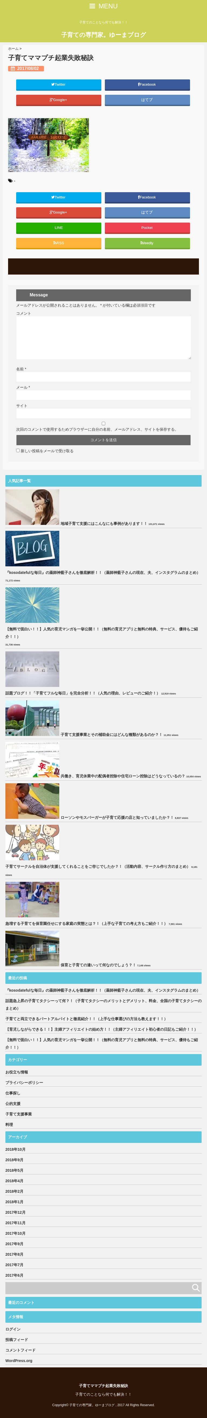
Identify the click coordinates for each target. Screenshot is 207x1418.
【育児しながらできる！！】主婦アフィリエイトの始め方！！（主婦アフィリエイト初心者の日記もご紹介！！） (101, 1029)
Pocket (147, 228)
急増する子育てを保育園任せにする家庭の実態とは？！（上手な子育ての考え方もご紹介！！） (86, 923)
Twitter (59, 84)
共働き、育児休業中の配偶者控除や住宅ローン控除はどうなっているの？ (123, 776)
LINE (59, 228)
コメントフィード (20, 1350)
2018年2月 (14, 1191)
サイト (21, 405)
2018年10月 (15, 1149)
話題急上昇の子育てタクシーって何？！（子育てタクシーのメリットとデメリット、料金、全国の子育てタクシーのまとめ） (103, 1004)
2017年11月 (15, 1223)
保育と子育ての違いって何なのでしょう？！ (98, 965)
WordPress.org (18, 1361)
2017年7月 (14, 1265)
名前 (21, 369)
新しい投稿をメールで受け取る (47, 451)
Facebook (147, 84)
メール (23, 387)
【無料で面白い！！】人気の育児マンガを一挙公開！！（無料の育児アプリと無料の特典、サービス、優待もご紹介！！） (101, 633)
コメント (23, 313)
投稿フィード (16, 1340)
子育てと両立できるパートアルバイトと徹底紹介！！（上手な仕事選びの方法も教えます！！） (86, 1019)
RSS (58, 243)
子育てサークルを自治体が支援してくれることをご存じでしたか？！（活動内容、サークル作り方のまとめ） (97, 866)
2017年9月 (14, 1244)
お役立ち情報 (16, 1072)
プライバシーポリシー (24, 1082)
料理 (9, 1124)
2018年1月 (14, 1202)
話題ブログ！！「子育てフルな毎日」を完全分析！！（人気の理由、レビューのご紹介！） (82, 693)
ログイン (12, 1329)
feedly (147, 243)
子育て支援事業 (18, 1114)
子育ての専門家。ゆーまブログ (104, 34)
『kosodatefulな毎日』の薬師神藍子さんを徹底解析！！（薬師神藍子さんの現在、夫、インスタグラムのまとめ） (102, 572)
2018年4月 (14, 1181)
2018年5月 (14, 1170)
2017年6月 (14, 1275)
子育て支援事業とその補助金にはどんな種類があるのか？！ (112, 734)
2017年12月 (15, 1212)
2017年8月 (14, 1254)
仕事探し (12, 1093)
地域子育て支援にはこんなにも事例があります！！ (104, 523)
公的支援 (12, 1103)
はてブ (147, 100)
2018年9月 (14, 1160)
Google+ (59, 100)
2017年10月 (15, 1233)
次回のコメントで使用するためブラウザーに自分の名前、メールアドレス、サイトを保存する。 (97, 429)
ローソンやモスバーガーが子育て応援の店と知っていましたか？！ (117, 817)
